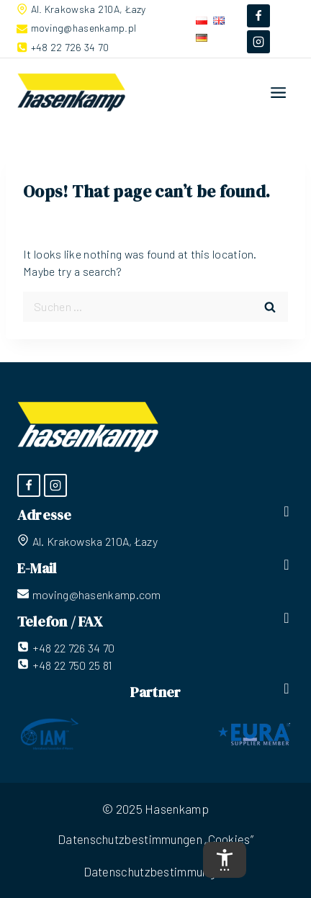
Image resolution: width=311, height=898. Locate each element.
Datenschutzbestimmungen (156, 871)
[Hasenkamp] (71, 92)
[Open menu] (278, 92)
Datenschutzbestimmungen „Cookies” (155, 839)
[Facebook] (258, 15)
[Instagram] (258, 41)
